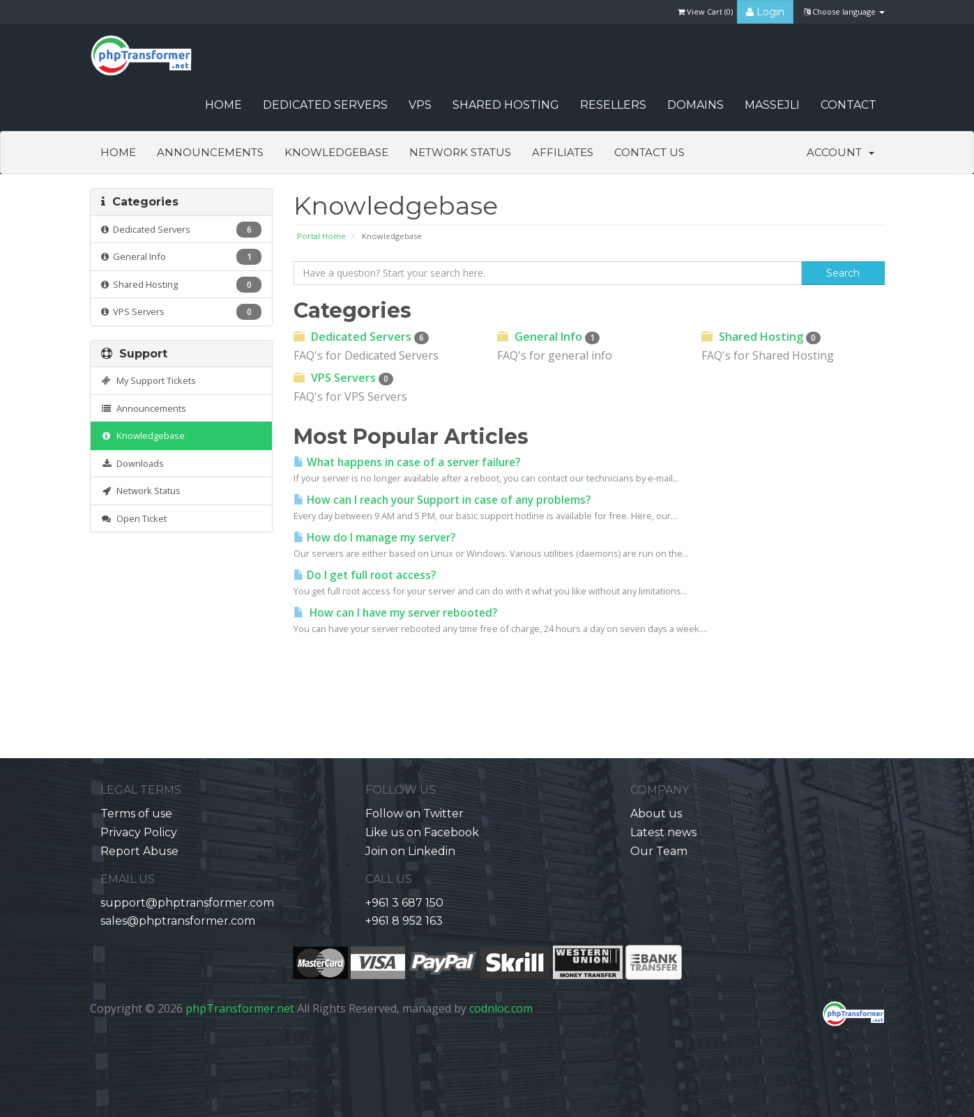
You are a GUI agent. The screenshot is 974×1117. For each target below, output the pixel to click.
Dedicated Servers (325, 104)
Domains (695, 104)
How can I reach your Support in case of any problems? (442, 500)
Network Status (460, 152)
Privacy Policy (138, 832)
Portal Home (321, 236)
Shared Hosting (505, 104)
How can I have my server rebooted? (395, 613)
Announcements (210, 152)
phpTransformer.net (239, 1008)
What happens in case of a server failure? (407, 462)
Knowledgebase (336, 152)
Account (840, 152)
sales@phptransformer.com (177, 920)
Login (765, 12)
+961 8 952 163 (404, 920)
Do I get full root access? (365, 575)
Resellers (613, 104)
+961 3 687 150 (404, 902)
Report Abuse (139, 851)
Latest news (663, 832)
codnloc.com (501, 1008)
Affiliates (562, 152)
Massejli (772, 104)
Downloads (133, 463)
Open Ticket (134, 518)
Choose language (844, 11)
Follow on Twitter (414, 813)
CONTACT (848, 104)
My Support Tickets (149, 380)
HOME (223, 104)
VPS (420, 104)
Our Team (658, 851)
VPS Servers (181, 312)
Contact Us (649, 152)
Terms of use (136, 813)
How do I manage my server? (374, 537)
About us (656, 813)
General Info (181, 257)
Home (118, 152)
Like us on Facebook (422, 832)
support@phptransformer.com (187, 902)
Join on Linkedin (410, 851)
